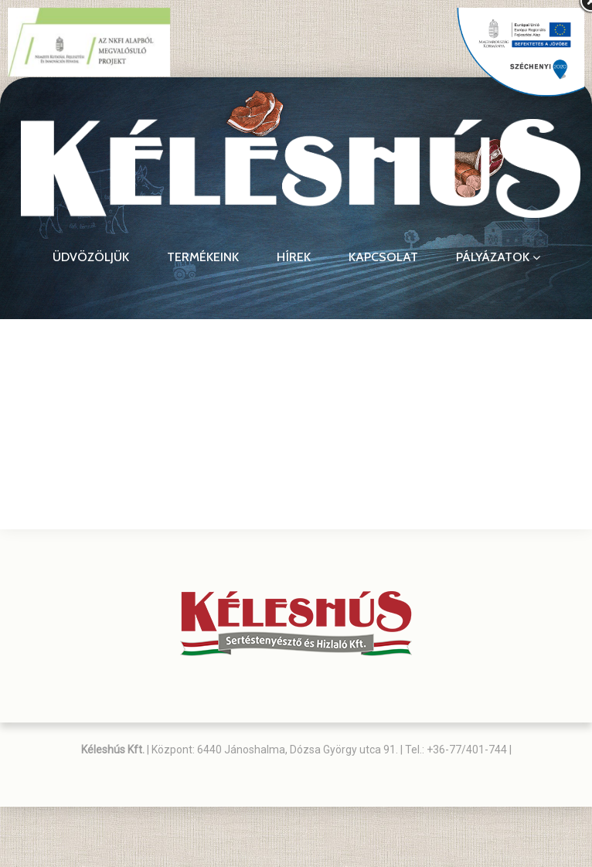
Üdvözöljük (91, 257)
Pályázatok (498, 257)
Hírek (294, 257)
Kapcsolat (383, 257)
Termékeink (203, 257)
